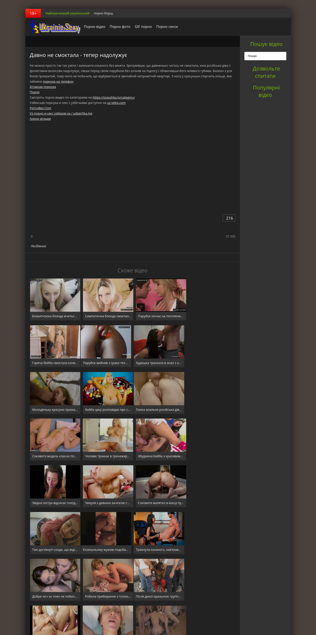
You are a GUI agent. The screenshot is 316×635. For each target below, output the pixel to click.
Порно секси (166, 26)
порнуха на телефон (58, 81)
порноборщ (53, 26)
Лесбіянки (38, 246)
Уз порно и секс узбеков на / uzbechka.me (61, 113)
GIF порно (142, 26)
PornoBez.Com (40, 108)
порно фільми (40, 119)
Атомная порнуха (43, 87)
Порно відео (93, 26)
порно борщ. (103, 13)
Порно (35, 92)
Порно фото (119, 26)
